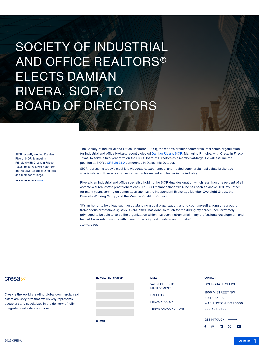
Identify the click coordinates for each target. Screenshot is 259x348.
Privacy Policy (161, 302)
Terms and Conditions (167, 309)
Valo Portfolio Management (162, 286)
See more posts (25, 180)
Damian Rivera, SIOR (167, 153)
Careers (157, 295)
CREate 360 (116, 162)
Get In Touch (221, 319)
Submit (100, 321)
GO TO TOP (244, 341)
